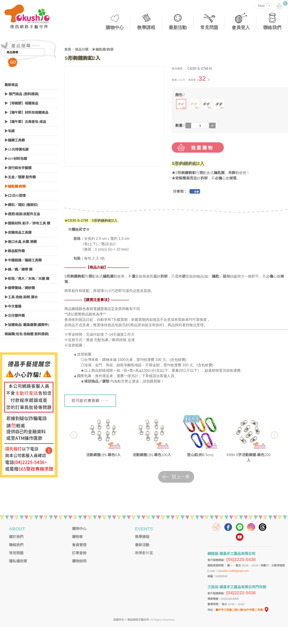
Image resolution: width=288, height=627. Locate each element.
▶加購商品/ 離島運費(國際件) (26, 325)
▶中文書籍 (12, 306)
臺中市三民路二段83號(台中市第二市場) (242, 609)
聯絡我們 (272, 27)
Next (274, 435)
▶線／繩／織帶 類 (18, 269)
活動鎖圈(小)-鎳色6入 (103, 455)
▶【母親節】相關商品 (21, 103)
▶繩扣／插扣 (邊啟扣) (21, 205)
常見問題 (209, 27)
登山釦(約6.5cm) (200, 455)
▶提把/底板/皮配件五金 (22, 214)
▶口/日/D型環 (15, 195)
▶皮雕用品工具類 (18, 232)
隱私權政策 (18, 561)
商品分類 (81, 49)
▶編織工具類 (14, 140)
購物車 (77, 537)
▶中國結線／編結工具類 (23, 260)
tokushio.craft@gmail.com (233, 571)
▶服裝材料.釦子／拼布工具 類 (27, 223)
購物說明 (79, 561)
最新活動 (178, 27)
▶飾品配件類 (14, 251)
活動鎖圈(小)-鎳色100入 (152, 455)
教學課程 (146, 27)
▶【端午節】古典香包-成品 (25, 122)
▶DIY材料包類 (15, 159)
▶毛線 (9, 131)
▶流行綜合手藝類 (18, 168)
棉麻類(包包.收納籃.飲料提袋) (26, 334)
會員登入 (241, 27)
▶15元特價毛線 (16, 149)
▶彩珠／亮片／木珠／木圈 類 (26, 279)
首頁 (67, 49)
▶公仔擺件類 (14, 315)
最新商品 (11, 85)
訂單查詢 (79, 553)
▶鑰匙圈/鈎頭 (15, 186)
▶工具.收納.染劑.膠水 (21, 297)
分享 (196, 191)
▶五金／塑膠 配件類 (20, 177)
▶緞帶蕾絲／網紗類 (19, 288)
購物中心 (115, 27)
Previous (74, 435)
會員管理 (79, 545)
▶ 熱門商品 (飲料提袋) (21, 94)
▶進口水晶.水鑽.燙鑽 (20, 242)
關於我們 (16, 537)
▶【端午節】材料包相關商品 (26, 112)
